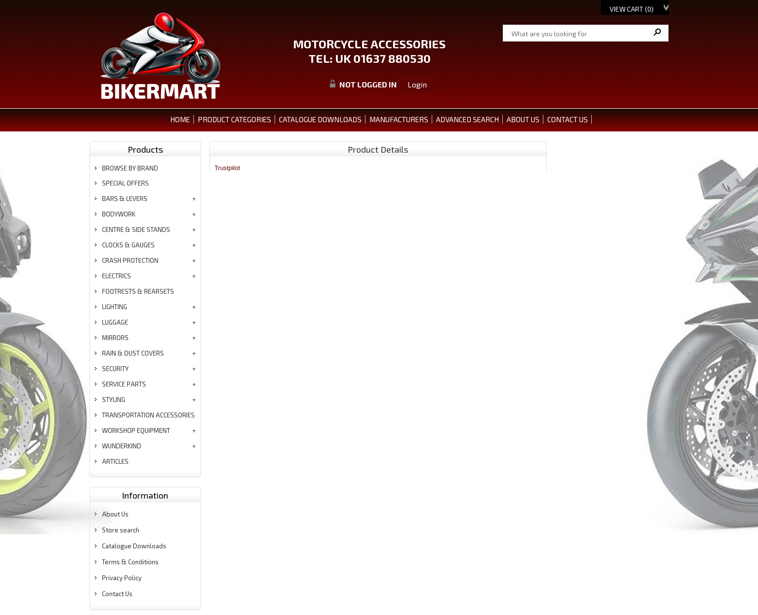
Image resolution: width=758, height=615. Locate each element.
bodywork (118, 214)
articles (115, 461)
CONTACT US (567, 119)
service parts (124, 384)
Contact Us (117, 594)
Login (417, 84)
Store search (120, 530)
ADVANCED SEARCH (467, 119)
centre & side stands (136, 229)
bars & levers (124, 198)
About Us (115, 514)
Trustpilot (227, 168)
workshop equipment (136, 430)
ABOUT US (523, 119)
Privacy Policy (122, 578)
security (115, 368)
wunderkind (121, 446)
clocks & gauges (128, 245)
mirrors (115, 338)
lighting (114, 307)
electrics (116, 276)
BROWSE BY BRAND (130, 168)
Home (180, 119)
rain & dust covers (133, 353)
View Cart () (632, 9)
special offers (125, 183)
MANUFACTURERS (398, 119)
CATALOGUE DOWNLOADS (320, 119)
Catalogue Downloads (134, 546)
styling (113, 399)
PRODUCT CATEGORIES (234, 119)
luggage (115, 322)
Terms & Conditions (130, 562)
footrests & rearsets (138, 291)
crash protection (130, 260)
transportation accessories (148, 415)
